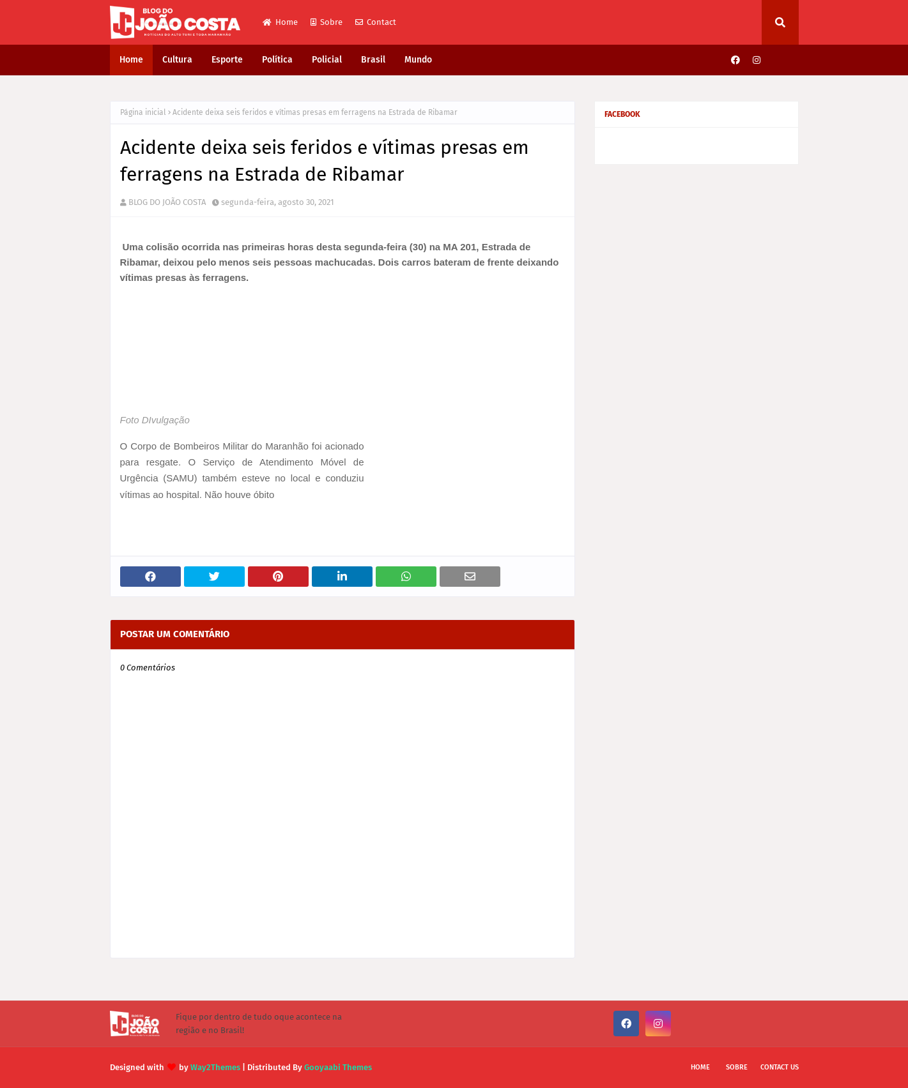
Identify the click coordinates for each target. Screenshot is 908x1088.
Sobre (326, 22)
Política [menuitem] (277, 59)
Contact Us (779, 1067)
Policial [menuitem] (327, 59)
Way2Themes (215, 1067)
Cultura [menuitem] (177, 59)
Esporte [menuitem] (227, 59)
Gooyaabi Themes (338, 1067)
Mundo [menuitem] (418, 59)
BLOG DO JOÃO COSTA (167, 202)
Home (280, 22)
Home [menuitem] (131, 59)
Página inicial (143, 112)
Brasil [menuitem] (373, 59)
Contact (375, 22)
